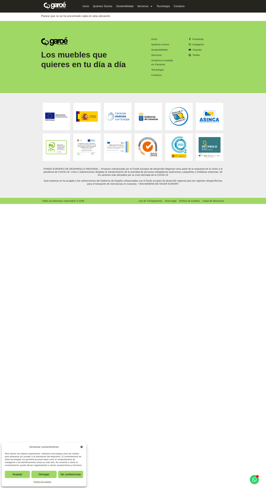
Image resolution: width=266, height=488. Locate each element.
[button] (81, 447)
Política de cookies (42, 482)
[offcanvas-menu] (200, 6)
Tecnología (163, 6)
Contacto (179, 6)
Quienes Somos (102, 6)
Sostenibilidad (124, 6)
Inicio (86, 6)
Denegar (44, 474)
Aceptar (17, 474)
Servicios (145, 6)
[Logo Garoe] (55, 6)
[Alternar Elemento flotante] (254, 479)
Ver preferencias (71, 474)
